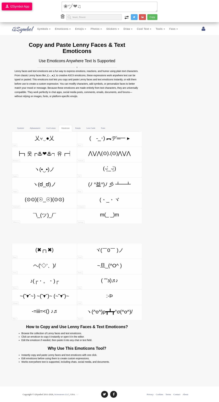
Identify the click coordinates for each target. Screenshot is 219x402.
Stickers (108, 28)
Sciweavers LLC (61, 394)
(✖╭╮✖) (33, 253)
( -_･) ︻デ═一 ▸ (103, 141)
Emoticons (59, 28)
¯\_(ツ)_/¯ (34, 218)
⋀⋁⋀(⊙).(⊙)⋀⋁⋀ (104, 156)
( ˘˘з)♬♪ (97, 284)
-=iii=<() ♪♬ (34, 314)
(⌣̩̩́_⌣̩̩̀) (96, 172)
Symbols (39, 28)
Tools (156, 28)
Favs (169, 28)
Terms (168, 394)
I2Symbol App (17, 6)
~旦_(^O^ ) (99, 268)
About (185, 394)
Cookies (159, 394)
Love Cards (90, 128)
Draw (123, 28)
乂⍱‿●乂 (33, 141)
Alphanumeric (35, 128)
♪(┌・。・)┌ (35, 284)
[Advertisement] (77, 111)
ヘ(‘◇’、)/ (34, 268)
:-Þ (95, 299)
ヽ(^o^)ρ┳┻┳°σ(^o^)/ (105, 314)
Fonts (103, 128)
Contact (176, 394)
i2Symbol (18, 29)
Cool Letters (51, 128)
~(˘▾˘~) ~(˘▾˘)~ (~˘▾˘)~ (40, 299)
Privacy (150, 394)
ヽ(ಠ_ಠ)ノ (34, 187)
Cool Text (140, 28)
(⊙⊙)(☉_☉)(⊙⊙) (38, 202)
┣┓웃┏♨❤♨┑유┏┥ (42, 156)
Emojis (76, 28)
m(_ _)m (98, 218)
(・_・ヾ (98, 202)
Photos (92, 28)
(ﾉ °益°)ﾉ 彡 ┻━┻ (104, 187)
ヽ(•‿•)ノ (33, 172)
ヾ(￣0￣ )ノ (100, 253)
